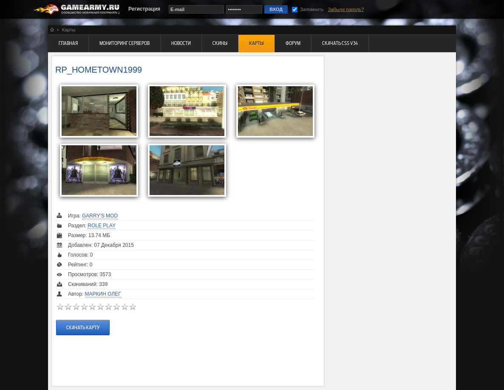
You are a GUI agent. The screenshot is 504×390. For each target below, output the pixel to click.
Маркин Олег (103, 294)
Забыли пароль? (346, 9)
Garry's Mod (100, 216)
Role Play (102, 226)
